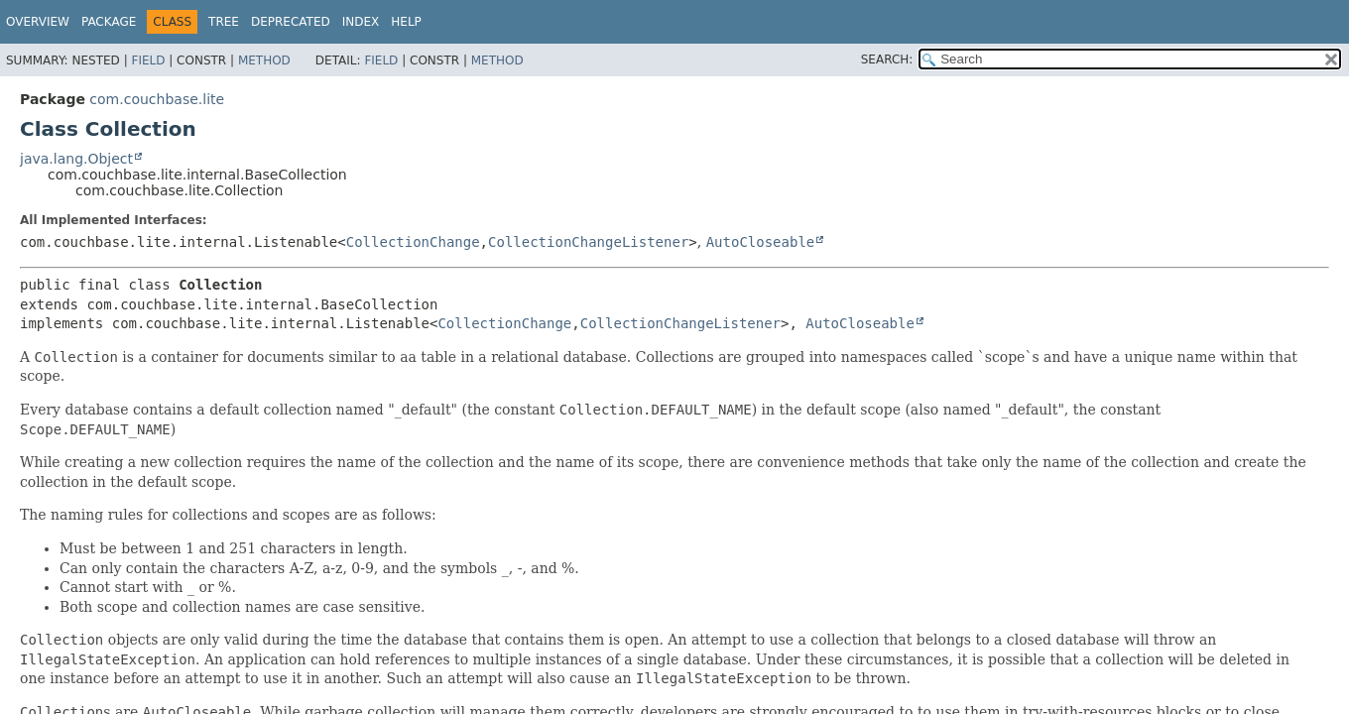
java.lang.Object (76, 159)
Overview (37, 22)
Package (108, 22)
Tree (223, 22)
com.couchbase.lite (156, 99)
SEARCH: (887, 59)
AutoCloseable (760, 242)
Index (361, 22)
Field (148, 60)
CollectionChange (413, 242)
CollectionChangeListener (588, 242)
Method (264, 60)
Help (406, 22)
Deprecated (290, 22)
